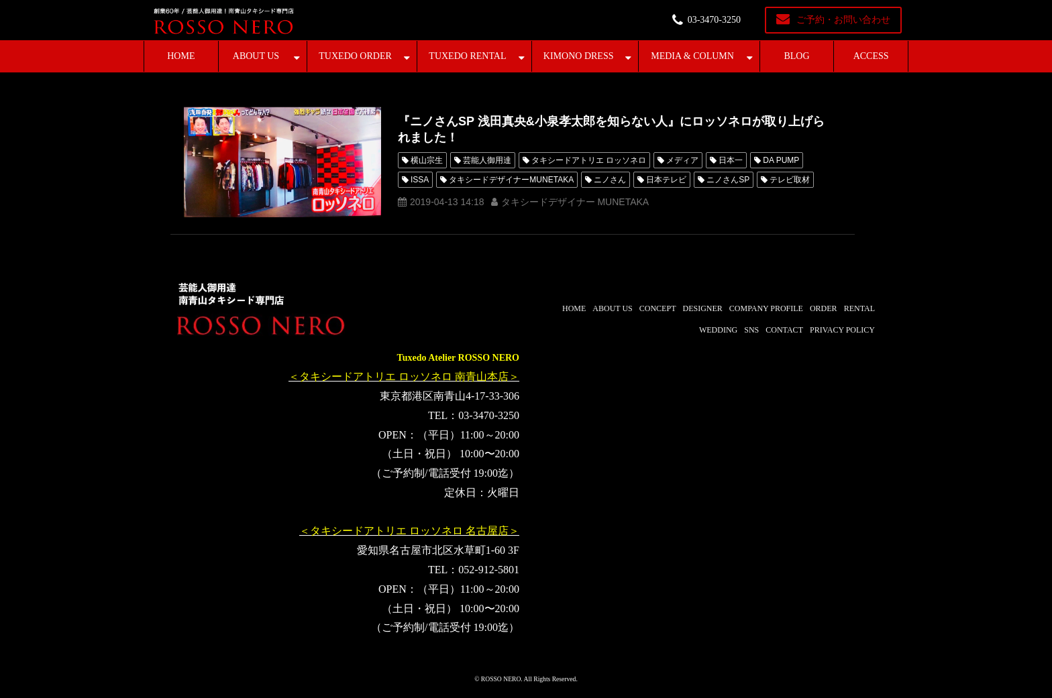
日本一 (731, 160)
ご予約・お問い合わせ (843, 20)
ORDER (823, 308)
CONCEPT (657, 308)
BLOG (796, 56)
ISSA (420, 179)
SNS (751, 330)
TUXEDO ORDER (355, 56)
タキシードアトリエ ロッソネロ (588, 160)
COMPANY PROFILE (766, 308)
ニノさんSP (727, 179)
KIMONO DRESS (578, 56)
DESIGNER (702, 308)
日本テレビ (666, 179)
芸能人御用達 (487, 160)
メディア (682, 160)
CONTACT (784, 330)
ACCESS (871, 56)
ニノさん (610, 179)
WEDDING (718, 330)
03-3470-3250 (714, 20)
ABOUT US (256, 56)
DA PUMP (781, 160)
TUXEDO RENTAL (467, 56)
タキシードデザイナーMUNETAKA (511, 179)
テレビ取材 (790, 179)
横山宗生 (427, 160)
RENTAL (859, 308)
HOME (181, 56)
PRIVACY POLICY (842, 330)
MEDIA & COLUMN (692, 56)
